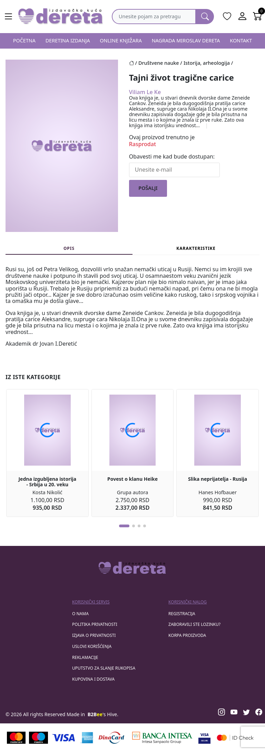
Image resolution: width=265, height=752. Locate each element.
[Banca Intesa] (162, 738)
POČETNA (24, 40)
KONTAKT (241, 40)
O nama (80, 614)
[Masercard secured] (235, 738)
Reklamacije (85, 657)
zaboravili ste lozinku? (194, 624)
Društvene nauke (158, 63)
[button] (124, 526)
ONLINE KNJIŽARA (121, 40)
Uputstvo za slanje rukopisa (103, 668)
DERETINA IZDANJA (68, 40)
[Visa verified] (204, 738)
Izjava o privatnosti (94, 635)
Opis (69, 248)
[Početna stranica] (133, 63)
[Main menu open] (8, 16)
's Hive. (103, 714)
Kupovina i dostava (93, 679)
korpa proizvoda (187, 635)
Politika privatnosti (94, 624)
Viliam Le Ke (145, 92)
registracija (181, 614)
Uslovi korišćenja (91, 646)
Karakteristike (196, 248)
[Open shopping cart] (257, 16)
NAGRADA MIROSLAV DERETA (186, 40)
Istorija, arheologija (207, 63)
